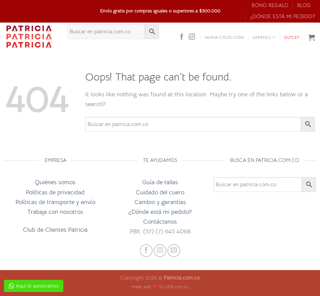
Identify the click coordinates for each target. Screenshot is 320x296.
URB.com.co (177, 287)
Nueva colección (224, 37)
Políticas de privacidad (55, 192)
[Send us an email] (173, 250)
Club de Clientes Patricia (55, 229)
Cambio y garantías (160, 202)
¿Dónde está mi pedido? (282, 16)
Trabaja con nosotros (55, 212)
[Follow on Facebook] (182, 37)
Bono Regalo (270, 5)
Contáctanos (160, 221)
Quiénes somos (55, 182)
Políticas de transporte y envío (55, 202)
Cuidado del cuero (160, 192)
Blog (304, 5)
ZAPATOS (264, 37)
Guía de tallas (160, 182)
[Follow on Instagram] (192, 37)
